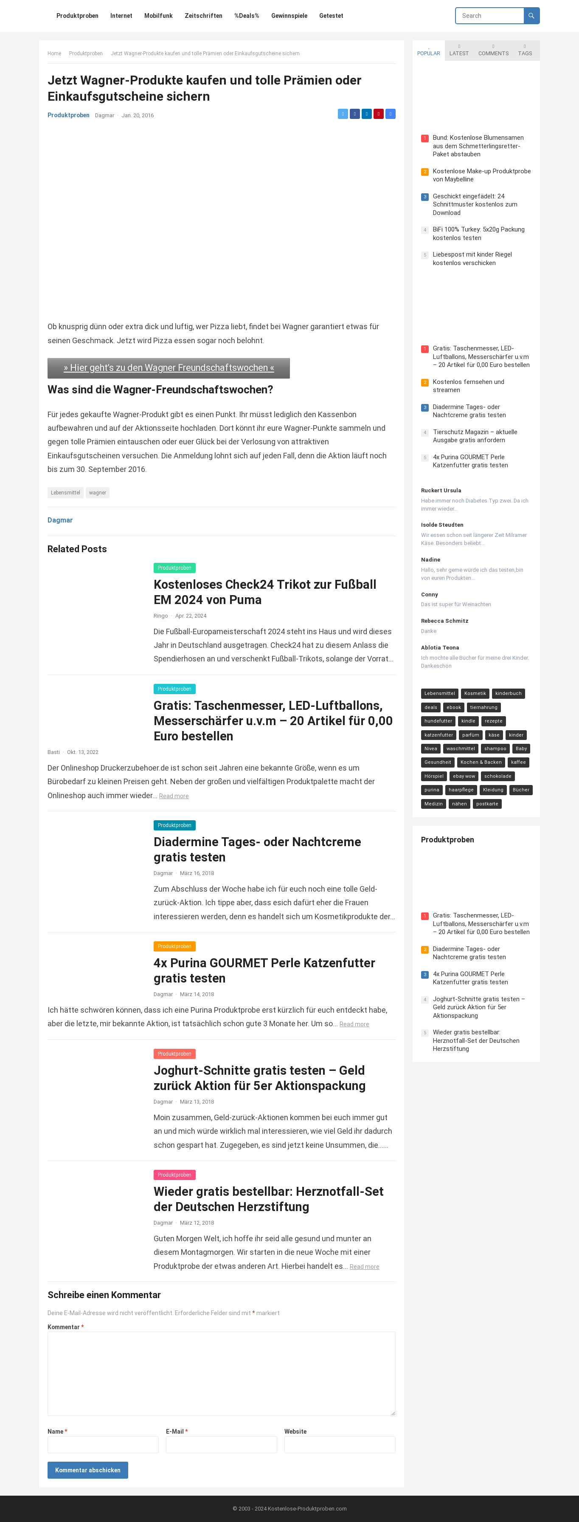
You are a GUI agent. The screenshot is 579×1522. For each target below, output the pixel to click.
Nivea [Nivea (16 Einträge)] (430, 748)
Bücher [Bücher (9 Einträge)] (521, 790)
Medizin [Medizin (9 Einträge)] (433, 804)
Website (295, 1431)
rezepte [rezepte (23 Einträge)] (494, 721)
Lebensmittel (65, 493)
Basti (54, 752)
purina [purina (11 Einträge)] (431, 790)
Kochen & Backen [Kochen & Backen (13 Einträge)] (481, 762)
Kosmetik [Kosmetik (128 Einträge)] (475, 693)
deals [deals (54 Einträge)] (430, 707)
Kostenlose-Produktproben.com (307, 1508)
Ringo (161, 616)
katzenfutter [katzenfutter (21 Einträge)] (438, 735)
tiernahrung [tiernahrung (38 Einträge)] (483, 707)
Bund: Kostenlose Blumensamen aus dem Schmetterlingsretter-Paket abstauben (478, 146)
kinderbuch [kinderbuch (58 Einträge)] (508, 693)
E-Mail (177, 1431)
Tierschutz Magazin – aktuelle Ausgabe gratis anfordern (475, 436)
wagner (97, 493)
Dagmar (104, 115)
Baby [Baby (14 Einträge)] (521, 748)
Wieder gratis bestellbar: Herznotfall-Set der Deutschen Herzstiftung (476, 1040)
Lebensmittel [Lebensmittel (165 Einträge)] (439, 693)
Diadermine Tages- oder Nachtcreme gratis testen (469, 411)
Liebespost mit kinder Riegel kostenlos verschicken (472, 259)
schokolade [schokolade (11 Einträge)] (498, 776)
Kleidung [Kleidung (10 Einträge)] (493, 790)
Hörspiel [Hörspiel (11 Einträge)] (434, 776)
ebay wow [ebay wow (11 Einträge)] (464, 776)
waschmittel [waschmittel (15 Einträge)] (461, 748)
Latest (459, 50)
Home (54, 53)
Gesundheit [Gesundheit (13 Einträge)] (437, 762)
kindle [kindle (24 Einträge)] (468, 721)
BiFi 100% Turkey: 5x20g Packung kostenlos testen (479, 234)
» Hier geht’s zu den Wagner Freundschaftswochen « (169, 367)
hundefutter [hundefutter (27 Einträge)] (438, 721)
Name (57, 1431)
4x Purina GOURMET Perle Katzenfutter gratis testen (470, 461)
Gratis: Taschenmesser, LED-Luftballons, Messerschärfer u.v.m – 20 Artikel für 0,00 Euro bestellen (273, 720)
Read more (174, 796)
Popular (428, 50)
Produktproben (86, 53)
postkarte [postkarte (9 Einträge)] (487, 804)
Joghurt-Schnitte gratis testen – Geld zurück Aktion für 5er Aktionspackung (479, 1007)
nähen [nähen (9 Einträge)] (459, 804)
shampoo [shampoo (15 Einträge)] (495, 748)
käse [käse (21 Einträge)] (494, 735)
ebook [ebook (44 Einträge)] (454, 707)
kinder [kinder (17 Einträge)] (516, 735)
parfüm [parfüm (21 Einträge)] (470, 735)
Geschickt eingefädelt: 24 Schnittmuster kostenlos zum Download (475, 204)
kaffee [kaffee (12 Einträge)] (518, 762)
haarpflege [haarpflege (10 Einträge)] (461, 790)
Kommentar (66, 1327)
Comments (493, 50)
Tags (525, 50)
